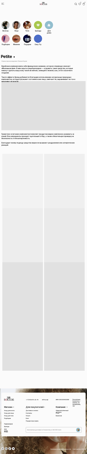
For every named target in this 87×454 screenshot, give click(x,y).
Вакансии (59, 416)
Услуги (28, 416)
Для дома (6, 430)
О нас (57, 413)
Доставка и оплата (32, 410)
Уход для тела (8, 416)
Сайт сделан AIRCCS (79, 449)
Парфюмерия (8, 424)
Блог (27, 418)
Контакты (29, 413)
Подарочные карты (32, 421)
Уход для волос (9, 410)
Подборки (7, 418)
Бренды (6, 426)
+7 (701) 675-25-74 (32, 400)
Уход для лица (9, 413)
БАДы (6, 432)
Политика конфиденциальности (60, 449)
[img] (80, 4)
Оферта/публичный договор (62, 411)
